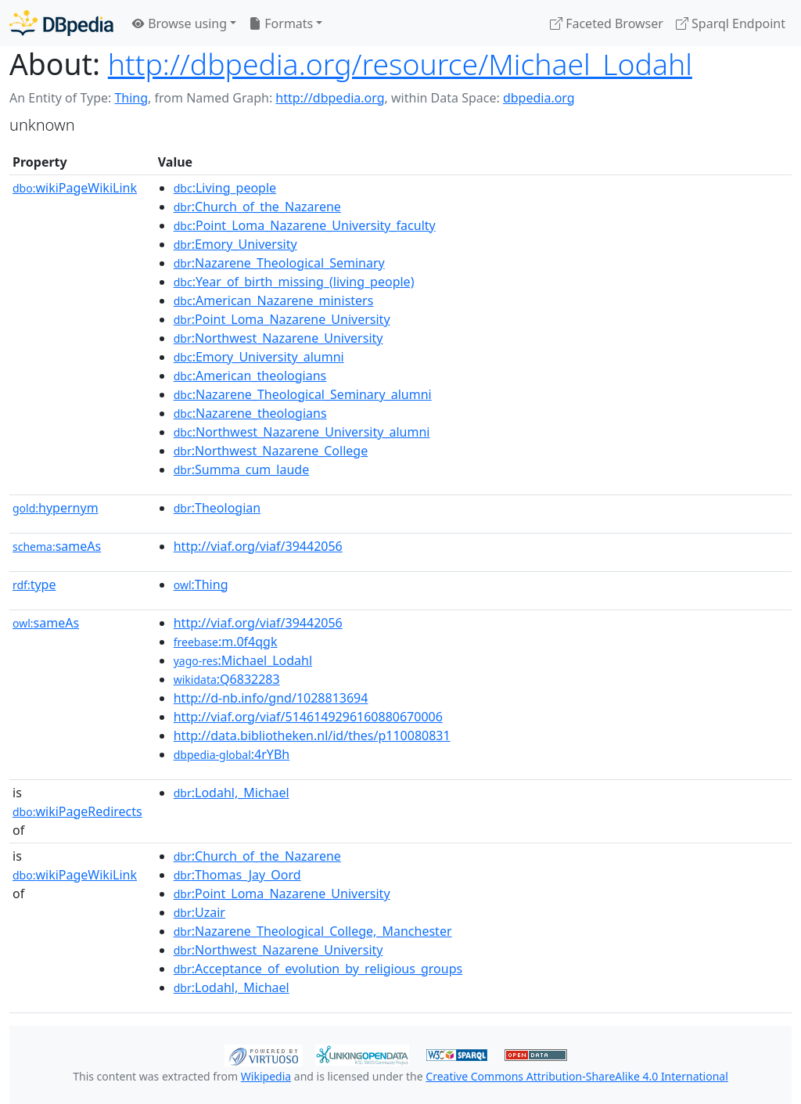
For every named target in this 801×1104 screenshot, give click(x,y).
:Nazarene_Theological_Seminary (279, 263)
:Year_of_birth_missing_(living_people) (294, 281)
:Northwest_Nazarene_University (278, 338)
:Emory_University (235, 244)
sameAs (57, 546)
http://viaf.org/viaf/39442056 (258, 546)
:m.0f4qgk (226, 641)
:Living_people (225, 187)
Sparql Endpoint (730, 23)
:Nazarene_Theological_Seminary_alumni (303, 394)
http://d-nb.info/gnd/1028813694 (271, 698)
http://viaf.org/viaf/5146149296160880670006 (308, 716)
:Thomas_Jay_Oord (237, 874)
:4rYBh (231, 754)
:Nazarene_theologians (250, 413)
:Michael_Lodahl (243, 660)
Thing (131, 97)
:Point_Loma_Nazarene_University (282, 319)
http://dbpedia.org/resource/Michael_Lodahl (400, 64)
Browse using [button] (179, 23)
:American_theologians (250, 375)
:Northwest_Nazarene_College (271, 450)
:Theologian (217, 507)
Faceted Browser (606, 23)
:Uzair (199, 912)
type (34, 584)
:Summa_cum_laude (241, 469)
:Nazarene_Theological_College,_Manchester (313, 931)
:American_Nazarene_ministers (274, 300)
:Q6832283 (227, 679)
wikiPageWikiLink (75, 187)
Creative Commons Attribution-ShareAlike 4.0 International (576, 1076)
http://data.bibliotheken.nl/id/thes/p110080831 (312, 735)
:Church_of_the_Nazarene (257, 206)
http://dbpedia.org (329, 97)
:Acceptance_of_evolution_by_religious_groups (318, 968)
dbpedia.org (539, 97)
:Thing (201, 584)
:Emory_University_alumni (259, 356)
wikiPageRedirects (77, 811)
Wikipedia (266, 1076)
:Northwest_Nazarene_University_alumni (302, 432)
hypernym (56, 507)
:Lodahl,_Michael (231, 792)
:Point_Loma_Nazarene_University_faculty (305, 225)
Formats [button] (281, 23)
